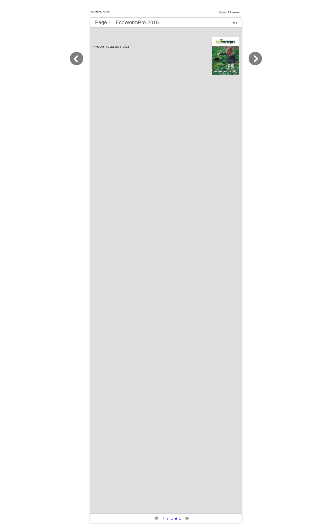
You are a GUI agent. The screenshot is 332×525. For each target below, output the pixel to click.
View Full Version (231, 12)
